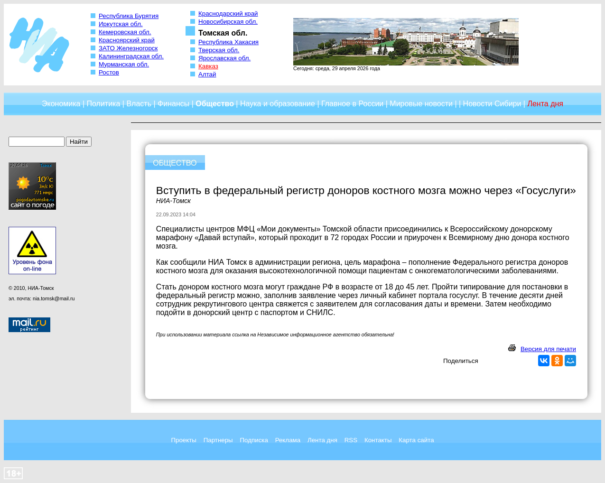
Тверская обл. (218, 50)
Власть (138, 104)
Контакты (378, 440)
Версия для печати (548, 349)
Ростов (109, 72)
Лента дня (322, 440)
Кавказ (208, 66)
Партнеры (218, 440)
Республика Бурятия (128, 15)
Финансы (173, 104)
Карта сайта (416, 440)
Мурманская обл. (124, 64)
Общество (214, 104)
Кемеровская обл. (125, 32)
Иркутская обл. (121, 24)
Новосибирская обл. (228, 21)
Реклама (287, 440)
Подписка (254, 440)
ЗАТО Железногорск (128, 48)
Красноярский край (127, 40)
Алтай (207, 74)
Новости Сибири (492, 104)
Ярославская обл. (224, 58)
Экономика (61, 104)
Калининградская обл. (131, 56)
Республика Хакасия (228, 42)
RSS (350, 440)
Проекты (183, 440)
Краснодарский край (228, 13)
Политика (104, 104)
